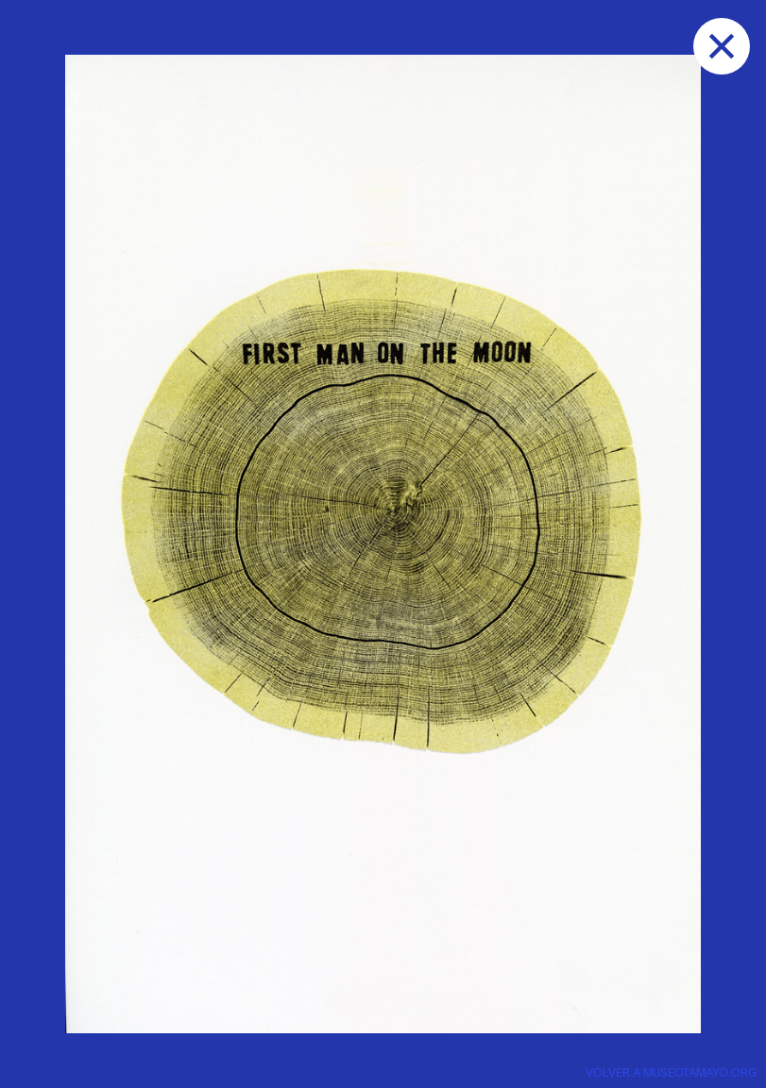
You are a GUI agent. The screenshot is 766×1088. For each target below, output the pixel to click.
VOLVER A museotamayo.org (671, 1073)
